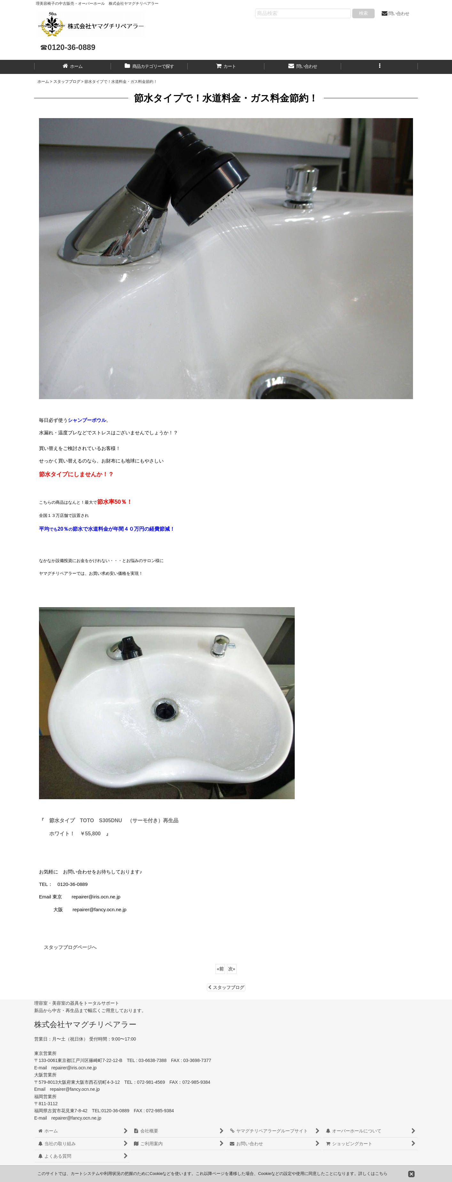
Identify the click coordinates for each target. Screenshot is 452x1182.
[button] (379, 67)
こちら (381, 1173)
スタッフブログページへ (68, 947)
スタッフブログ (226, 987)
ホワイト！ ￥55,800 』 (80, 833)
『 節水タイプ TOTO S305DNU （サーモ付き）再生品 (108, 820)
